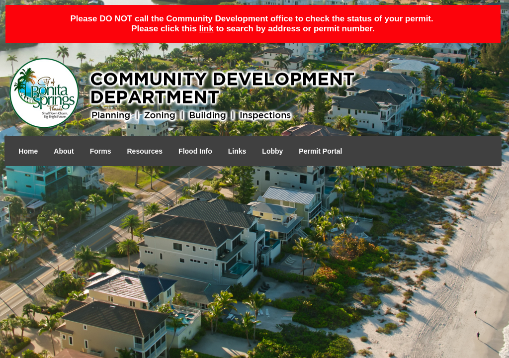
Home (28, 151)
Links (237, 151)
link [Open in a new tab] (206, 28)
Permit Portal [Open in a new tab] (320, 151)
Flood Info (195, 151)
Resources (145, 151)
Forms (100, 151)
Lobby (272, 151)
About (64, 151)
